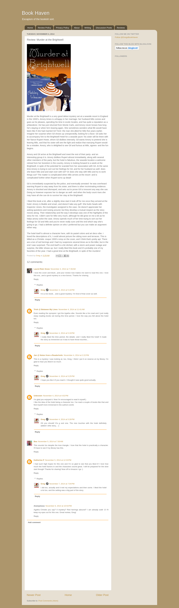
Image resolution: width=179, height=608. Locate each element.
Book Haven (35, 13)
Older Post (102, 594)
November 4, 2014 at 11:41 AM (71, 309)
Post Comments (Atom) (48, 601)
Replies (40, 285)
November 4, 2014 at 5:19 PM (61, 333)
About (76, 27)
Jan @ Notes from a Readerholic (48, 355)
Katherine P (39, 460)
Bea (35, 441)
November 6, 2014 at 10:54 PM (59, 506)
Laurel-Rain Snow (42, 269)
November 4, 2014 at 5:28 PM (61, 419)
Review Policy (44, 27)
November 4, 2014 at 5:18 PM (61, 290)
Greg (43, 290)
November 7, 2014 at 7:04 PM (61, 484)
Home (30, 27)
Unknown (38, 396)
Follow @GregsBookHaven (126, 37)
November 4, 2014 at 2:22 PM (76, 355)
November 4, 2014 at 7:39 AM (63, 269)
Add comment (34, 522)
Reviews (121, 27)
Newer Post (34, 594)
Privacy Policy (62, 27)
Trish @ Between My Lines (46, 309)
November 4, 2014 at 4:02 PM (55, 396)
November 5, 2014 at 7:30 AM (50, 441)
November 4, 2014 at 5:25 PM (61, 376)
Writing (87, 27)
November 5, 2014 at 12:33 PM (58, 460)
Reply (36, 279)
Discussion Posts (104, 27)
